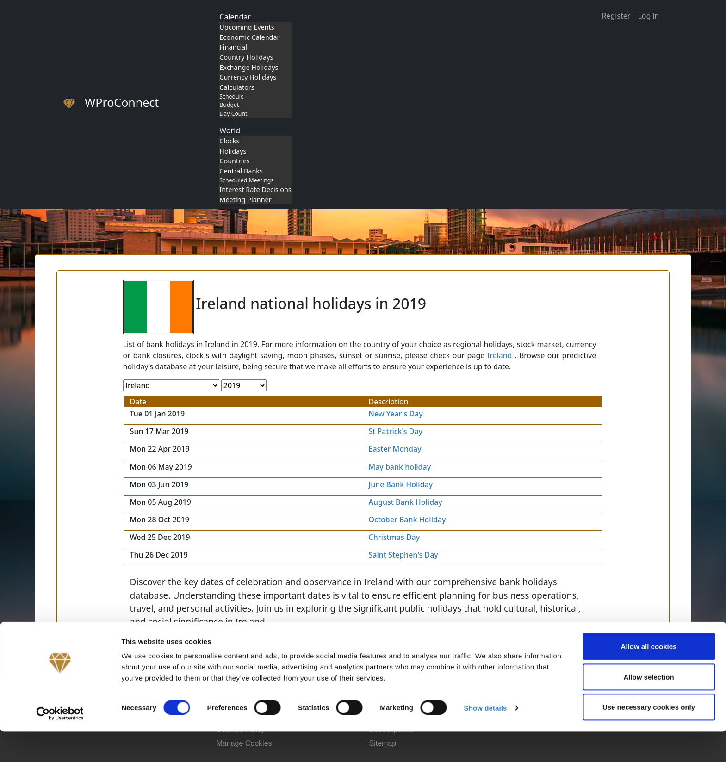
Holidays (232, 151)
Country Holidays (246, 57)
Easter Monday (395, 449)
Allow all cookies (649, 677)
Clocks (229, 140)
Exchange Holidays (248, 67)
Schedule (231, 96)
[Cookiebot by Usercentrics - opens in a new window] (59, 744)
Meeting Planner (245, 199)
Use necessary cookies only (648, 737)
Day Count (233, 114)
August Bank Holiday (405, 502)
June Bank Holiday (401, 484)
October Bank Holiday (407, 519)
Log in (648, 16)
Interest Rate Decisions (255, 189)
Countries (234, 160)
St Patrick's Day (396, 431)
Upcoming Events (246, 27)
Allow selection (648, 707)
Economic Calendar (249, 37)
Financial (233, 47)
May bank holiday (400, 467)
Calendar (235, 17)
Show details (485, 738)
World (229, 130)
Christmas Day (394, 537)
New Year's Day (396, 414)
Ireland (499, 355)
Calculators (236, 87)
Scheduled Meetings (246, 180)
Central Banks (241, 171)
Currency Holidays (247, 77)
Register (616, 16)
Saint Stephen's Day (403, 555)
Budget (229, 105)
